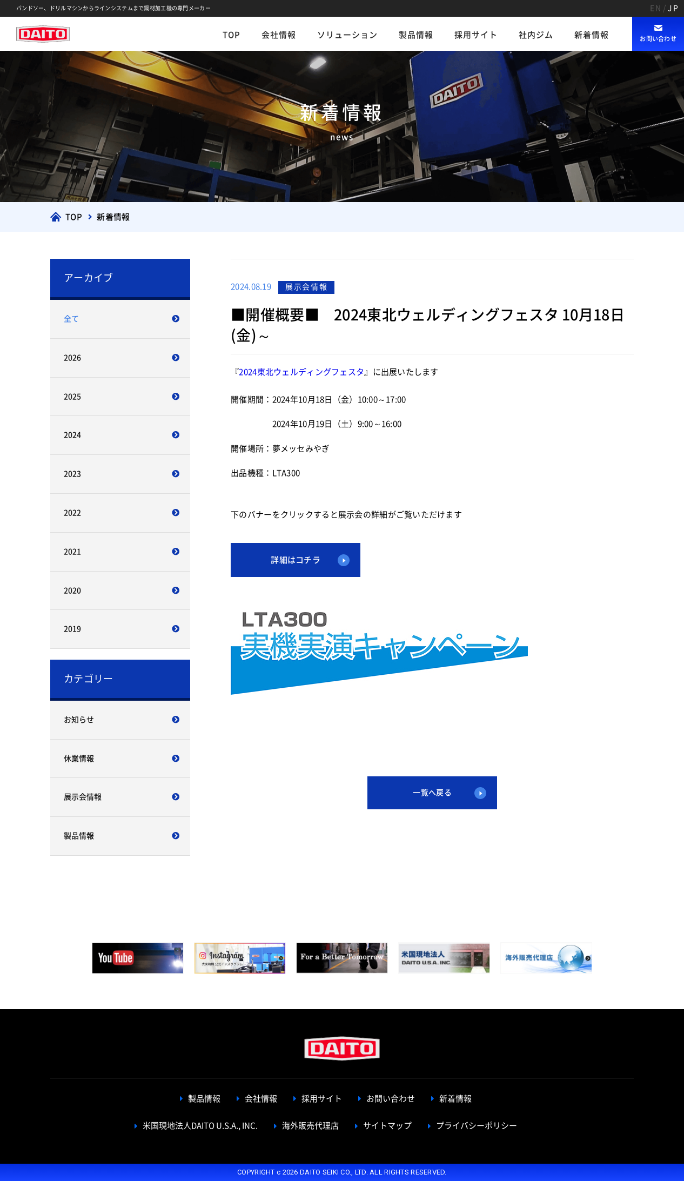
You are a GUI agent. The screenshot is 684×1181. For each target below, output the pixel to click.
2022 (72, 512)
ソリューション (347, 35)
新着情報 (591, 35)
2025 (72, 396)
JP (673, 8)
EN (655, 8)
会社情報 (278, 35)
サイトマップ (387, 1126)
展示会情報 (83, 797)
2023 (72, 474)
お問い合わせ (658, 39)
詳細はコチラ (295, 560)
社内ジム (536, 35)
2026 (72, 357)
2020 (72, 590)
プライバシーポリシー (476, 1126)
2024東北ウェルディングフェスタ (301, 372)
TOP (231, 35)
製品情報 (416, 35)
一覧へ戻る (432, 792)
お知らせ (79, 719)
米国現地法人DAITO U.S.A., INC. (200, 1126)
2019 (72, 629)
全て (71, 319)
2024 (72, 435)
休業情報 (79, 758)
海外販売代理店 (310, 1126)
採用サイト (476, 35)
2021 (72, 551)
